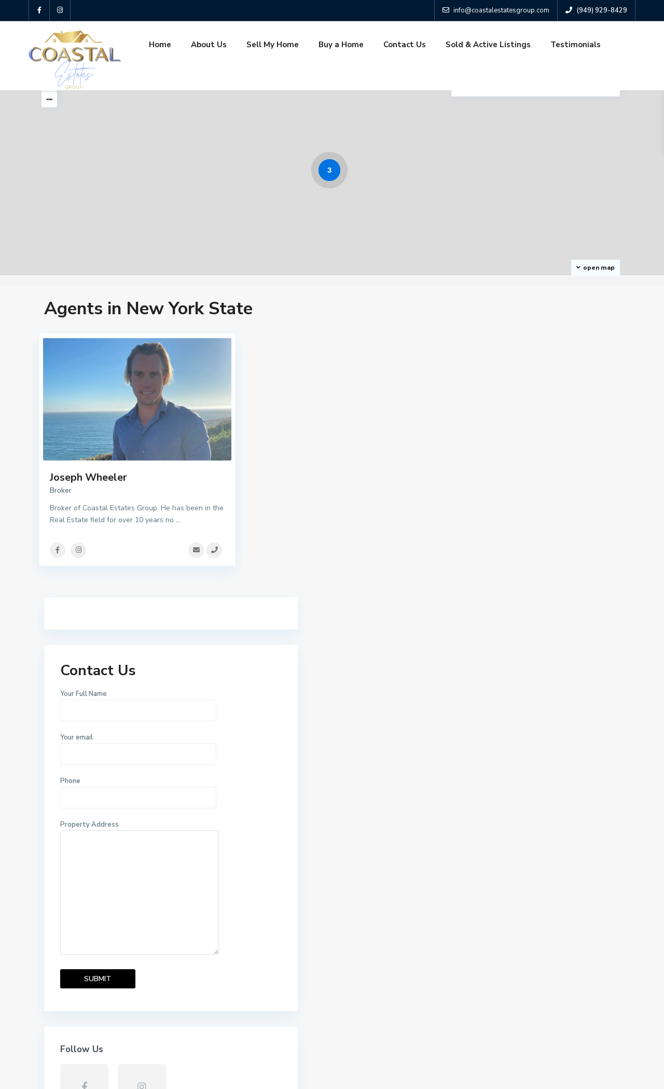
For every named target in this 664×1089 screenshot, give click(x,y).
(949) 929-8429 (83, 925)
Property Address (539, 588)
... (178, 520)
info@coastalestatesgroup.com (110, 941)
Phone (539, 488)
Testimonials (575, 44)
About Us (209, 44)
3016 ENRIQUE (425, 952)
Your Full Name (539, 401)
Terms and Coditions (585, 1073)
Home (160, 44)
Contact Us (404, 44)
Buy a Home (341, 44)
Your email (539, 445)
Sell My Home (272, 44)
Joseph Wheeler (88, 477)
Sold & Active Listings (488, 44)
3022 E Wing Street (435, 995)
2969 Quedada (425, 909)
